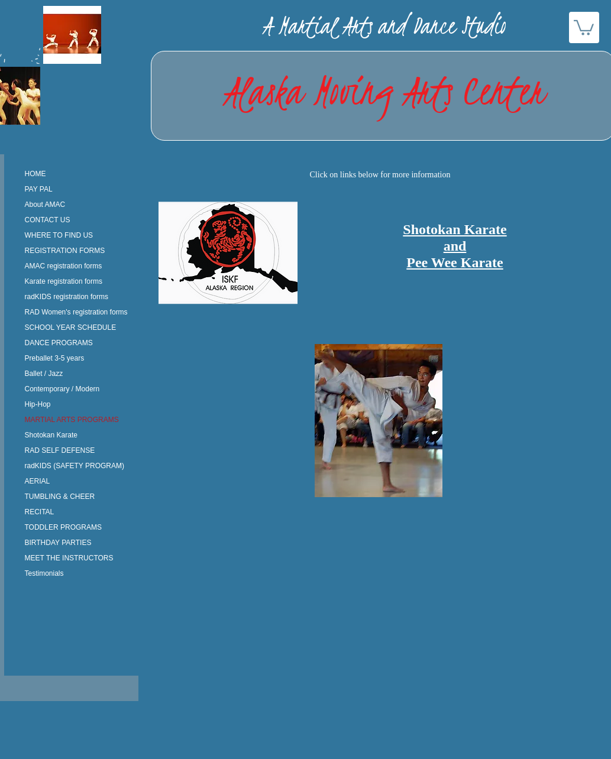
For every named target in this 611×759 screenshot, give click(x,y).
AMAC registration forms (63, 266)
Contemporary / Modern (62, 389)
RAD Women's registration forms (76, 312)
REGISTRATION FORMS (65, 250)
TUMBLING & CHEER (60, 496)
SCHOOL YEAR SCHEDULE (71, 327)
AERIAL (37, 481)
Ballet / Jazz (44, 373)
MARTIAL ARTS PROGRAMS (72, 420)
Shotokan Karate (51, 435)
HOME (35, 174)
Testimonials (44, 573)
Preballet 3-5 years (55, 358)
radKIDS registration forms (66, 297)
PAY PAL (39, 189)
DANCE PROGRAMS (59, 343)
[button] (584, 26)
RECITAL (39, 512)
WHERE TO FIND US (59, 235)
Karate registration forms (63, 281)
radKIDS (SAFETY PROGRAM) (74, 466)
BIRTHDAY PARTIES (58, 543)
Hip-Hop (38, 404)
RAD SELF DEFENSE (60, 450)
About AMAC (45, 204)
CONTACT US (47, 220)
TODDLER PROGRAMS (63, 527)
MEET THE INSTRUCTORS (69, 558)
